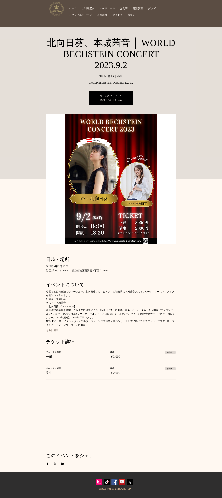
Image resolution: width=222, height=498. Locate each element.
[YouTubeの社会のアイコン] (122, 482)
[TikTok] (107, 482)
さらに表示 (52, 330)
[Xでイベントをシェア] (55, 464)
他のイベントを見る (111, 99)
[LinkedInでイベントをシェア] (62, 464)
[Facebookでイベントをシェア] (47, 464)
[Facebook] (114, 482)
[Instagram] (99, 482)
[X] (130, 482)
